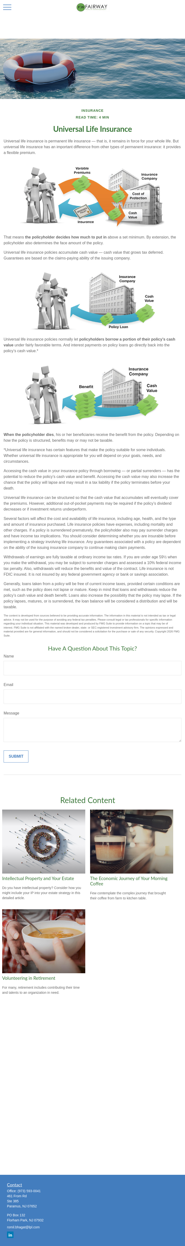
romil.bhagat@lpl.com (23, 1227)
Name (9, 656)
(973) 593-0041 (29, 1191)
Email (8, 685)
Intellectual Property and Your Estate (38, 878)
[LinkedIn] (10, 1235)
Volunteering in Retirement (28, 978)
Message (11, 713)
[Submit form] (16, 756)
